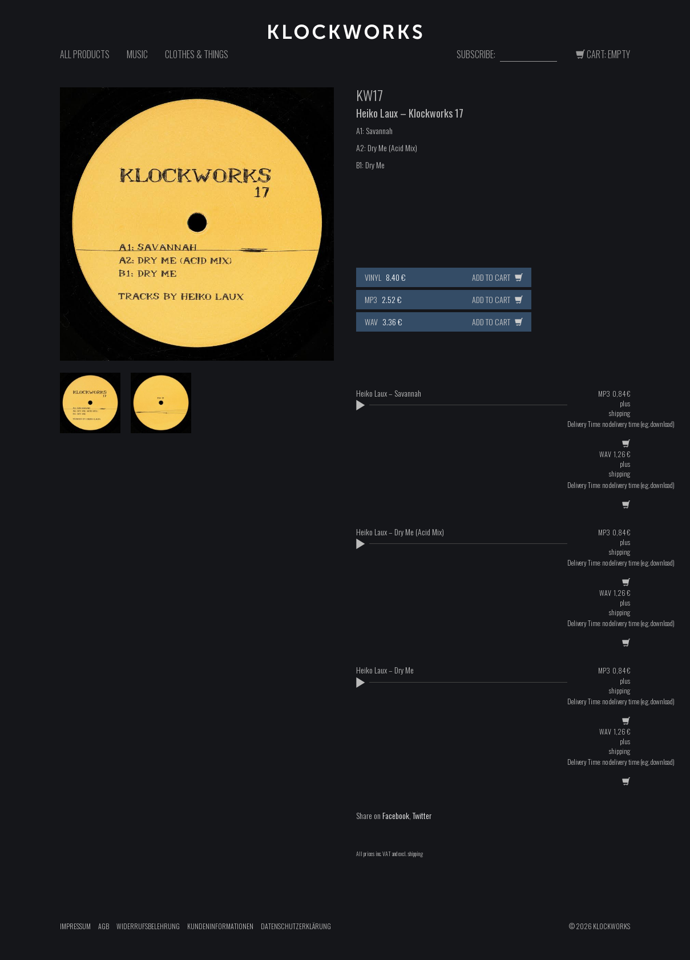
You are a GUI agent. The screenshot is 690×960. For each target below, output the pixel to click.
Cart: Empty (603, 54)
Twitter (422, 815)
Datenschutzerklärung (296, 926)
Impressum (75, 926)
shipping (619, 413)
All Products (85, 54)
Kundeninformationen (220, 926)
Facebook (395, 815)
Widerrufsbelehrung (148, 926)
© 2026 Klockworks (599, 926)
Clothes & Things (196, 54)
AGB (103, 926)
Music (137, 54)
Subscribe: (476, 54)
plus (625, 403)
